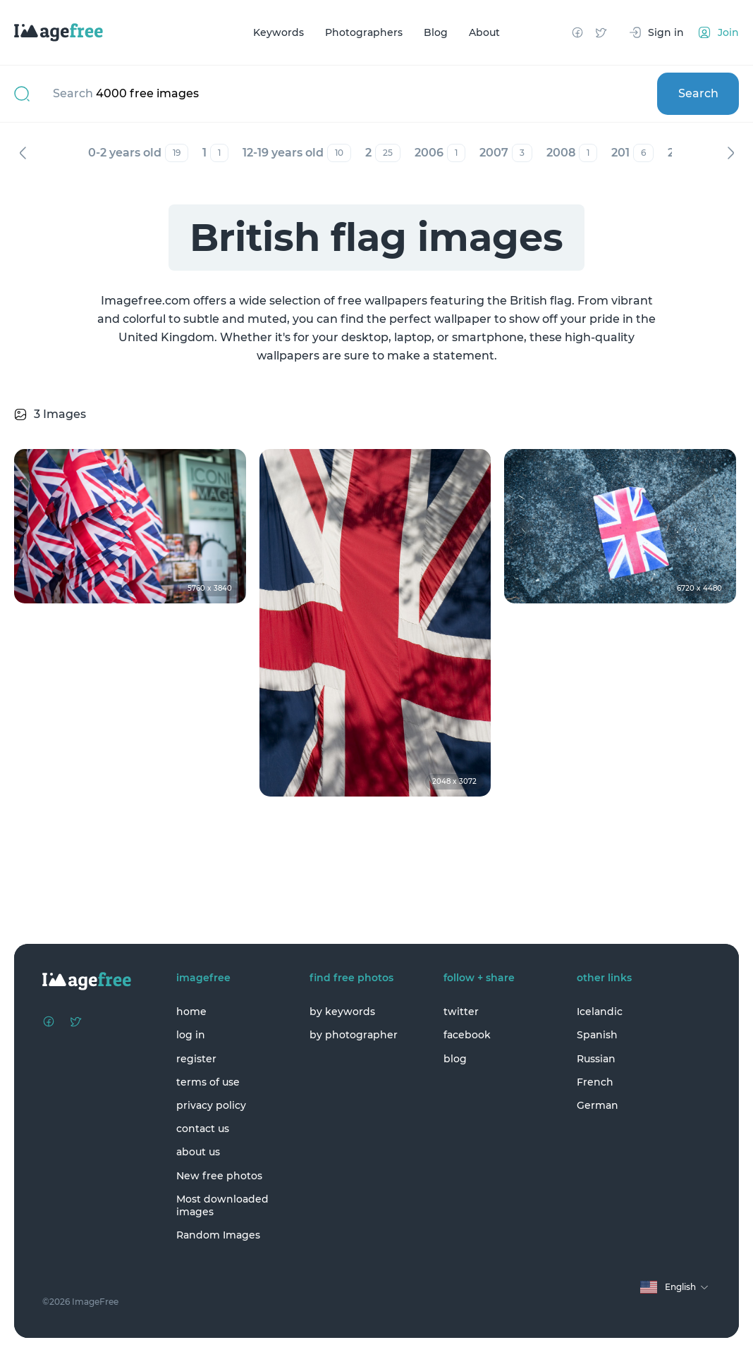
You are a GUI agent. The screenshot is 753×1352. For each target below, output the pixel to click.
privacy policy (211, 1105)
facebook (467, 1034)
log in (190, 1034)
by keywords (342, 1011)
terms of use (208, 1082)
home (191, 1011)
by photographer (354, 1034)
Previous (22, 153)
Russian (596, 1058)
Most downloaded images (222, 1205)
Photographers (364, 32)
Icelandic (600, 1011)
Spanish (597, 1034)
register (196, 1058)
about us (198, 1151)
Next (730, 153)
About (484, 32)
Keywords (278, 32)
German (597, 1105)
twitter (461, 1011)
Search (698, 93)
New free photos (219, 1175)
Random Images (218, 1235)
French (595, 1082)
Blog (436, 32)
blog (455, 1058)
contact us (202, 1128)
